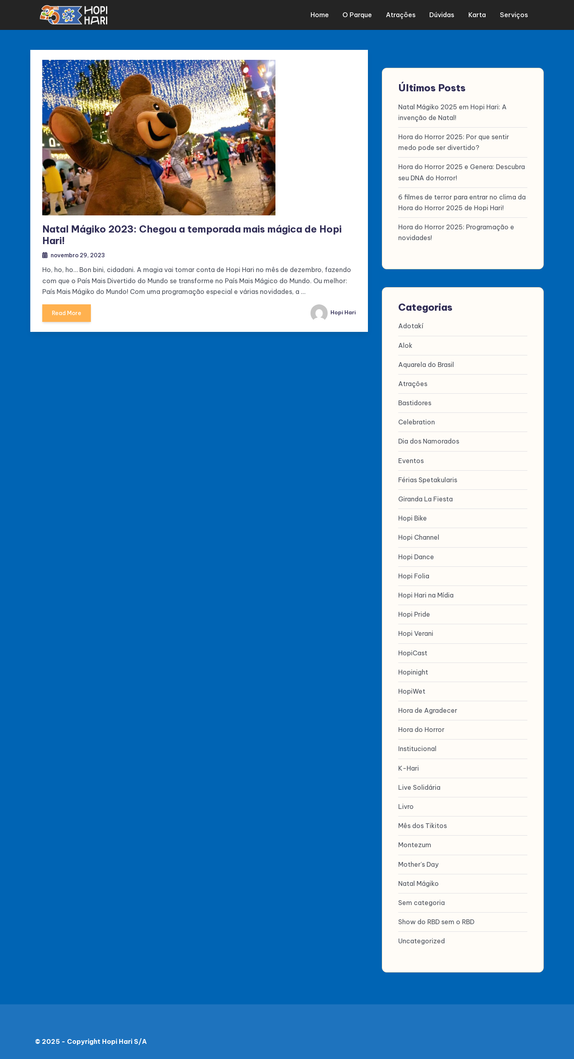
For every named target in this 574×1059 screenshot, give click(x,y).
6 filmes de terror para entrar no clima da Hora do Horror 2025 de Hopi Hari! (462, 202)
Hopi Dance (416, 557)
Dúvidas (443, 15)
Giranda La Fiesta (425, 499)
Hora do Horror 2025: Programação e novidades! (456, 232)
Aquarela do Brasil (426, 365)
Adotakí (410, 326)
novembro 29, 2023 (80, 255)
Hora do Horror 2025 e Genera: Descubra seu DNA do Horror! (461, 172)
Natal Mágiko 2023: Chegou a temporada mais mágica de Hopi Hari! (192, 235)
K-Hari (408, 768)
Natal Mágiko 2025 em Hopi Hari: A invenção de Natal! (452, 112)
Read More (67, 316)
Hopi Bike (412, 519)
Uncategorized (421, 941)
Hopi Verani (415, 634)
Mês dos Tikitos (422, 826)
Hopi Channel (418, 538)
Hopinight (413, 672)
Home (324, 15)
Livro (406, 807)
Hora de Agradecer (427, 710)
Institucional (417, 749)
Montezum (414, 845)
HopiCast (412, 653)
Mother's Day (418, 864)
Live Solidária (419, 787)
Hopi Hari (332, 313)
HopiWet (411, 691)
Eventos (411, 461)
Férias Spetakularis (427, 480)
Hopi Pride (414, 614)
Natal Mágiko (418, 883)
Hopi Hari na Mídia (426, 595)
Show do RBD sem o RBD (436, 922)
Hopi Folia (413, 576)
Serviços (513, 15)
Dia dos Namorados (428, 442)
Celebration (416, 422)
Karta (477, 15)
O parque (360, 15)
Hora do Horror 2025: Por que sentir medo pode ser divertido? (453, 142)
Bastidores (414, 403)
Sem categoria (421, 903)
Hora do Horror (421, 730)
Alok (405, 345)
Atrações (403, 15)
